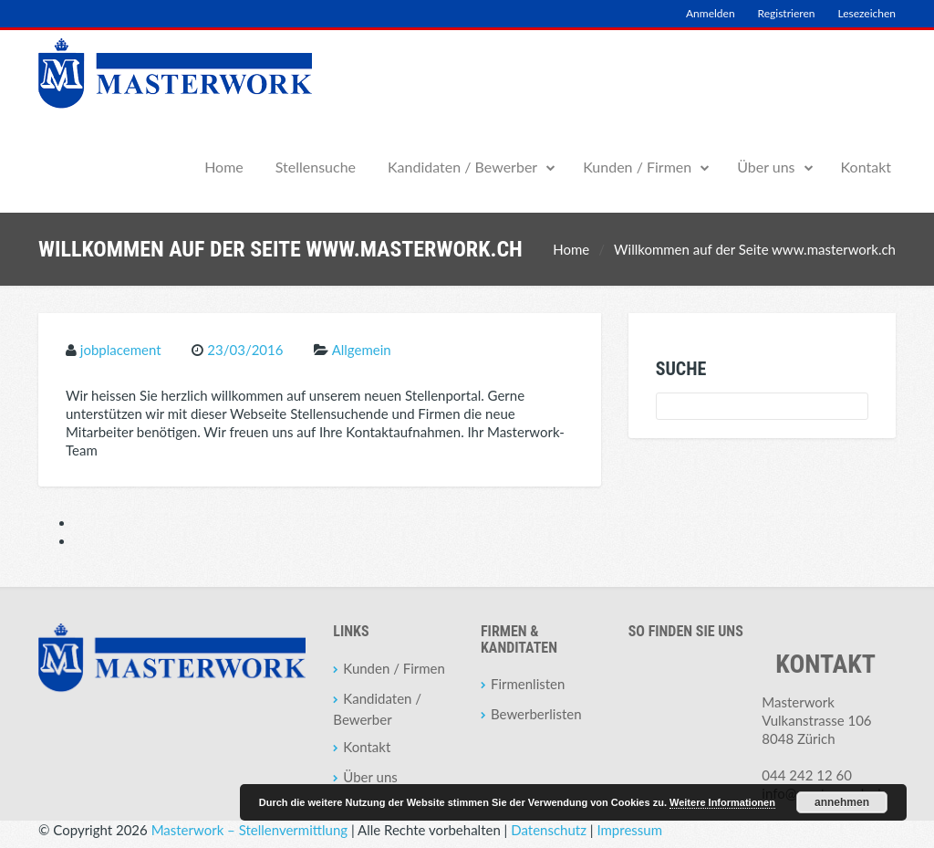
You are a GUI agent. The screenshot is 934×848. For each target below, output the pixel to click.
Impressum (629, 830)
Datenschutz (548, 830)
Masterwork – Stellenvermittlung (249, 830)
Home (224, 166)
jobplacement (120, 349)
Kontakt (866, 166)
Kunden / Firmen (637, 166)
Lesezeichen (866, 13)
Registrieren (786, 13)
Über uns (765, 166)
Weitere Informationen (722, 802)
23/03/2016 (245, 349)
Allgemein (361, 349)
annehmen (842, 802)
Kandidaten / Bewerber (462, 166)
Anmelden (710, 13)
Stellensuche (315, 166)
